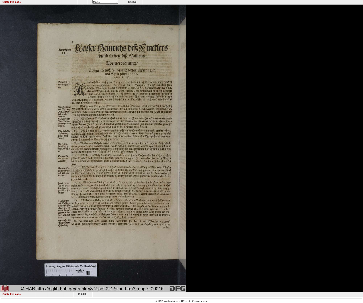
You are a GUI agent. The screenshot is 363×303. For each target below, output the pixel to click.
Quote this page (11, 2)
